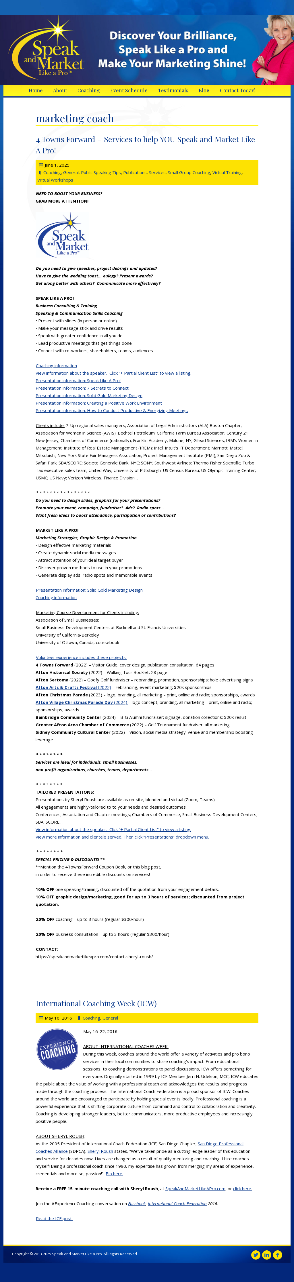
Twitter (255, 1255)
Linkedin (266, 1255)
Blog (204, 90)
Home (36, 90)
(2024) (82, 702)
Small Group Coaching (189, 172)
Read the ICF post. (54, 1218)
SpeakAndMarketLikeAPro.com (195, 1188)
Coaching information (56, 365)
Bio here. (114, 1173)
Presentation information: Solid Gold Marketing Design (89, 395)
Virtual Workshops (55, 180)
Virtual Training (227, 172)
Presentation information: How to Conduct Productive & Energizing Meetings (112, 410)
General (71, 172)
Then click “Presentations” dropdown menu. (166, 837)
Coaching (89, 90)
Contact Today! (237, 90)
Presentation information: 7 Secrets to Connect (82, 388)
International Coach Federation (177, 1203)
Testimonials (173, 90)
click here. (242, 1188)
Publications (135, 172)
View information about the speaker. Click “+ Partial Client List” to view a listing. (113, 373)
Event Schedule (129, 90)
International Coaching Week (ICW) (96, 1003)
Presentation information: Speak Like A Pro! (78, 380)
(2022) (73, 687)
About (60, 90)
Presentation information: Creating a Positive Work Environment (99, 403)
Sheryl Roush (100, 1151)
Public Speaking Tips (101, 172)
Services (157, 172)
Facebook (137, 1203)
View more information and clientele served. (79, 837)
